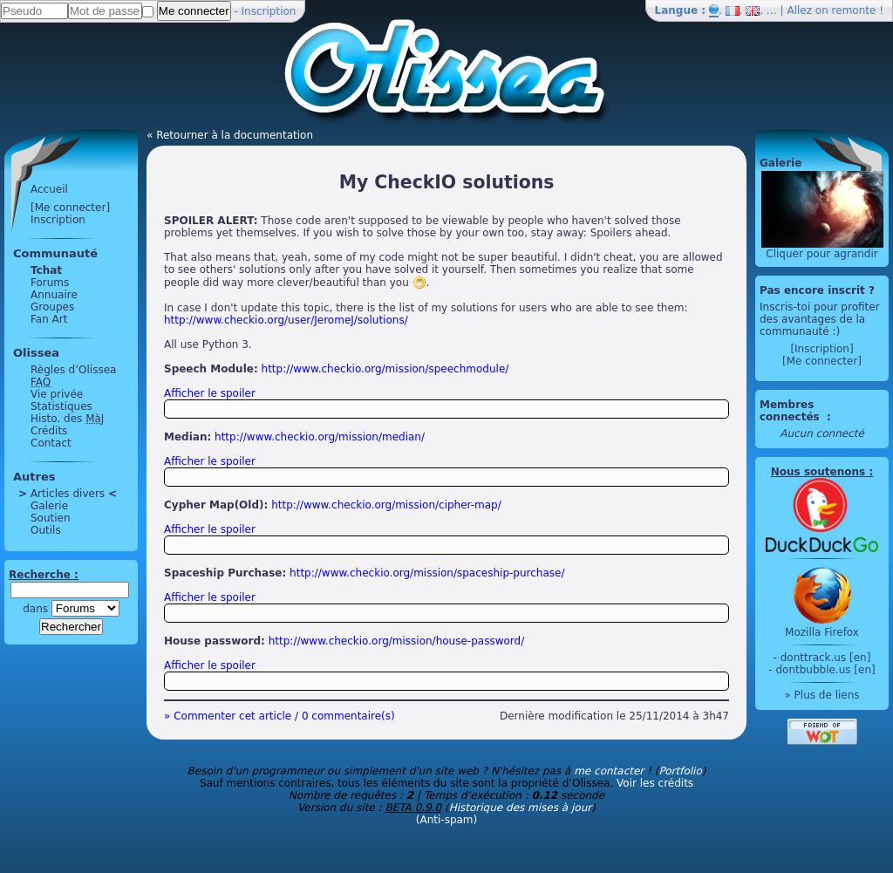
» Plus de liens (821, 695)
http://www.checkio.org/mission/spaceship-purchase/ (427, 573)
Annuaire (54, 295)
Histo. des (67, 419)
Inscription (269, 11)
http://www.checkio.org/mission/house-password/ (396, 641)
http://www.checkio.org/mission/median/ (320, 437)
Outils (46, 530)
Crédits (49, 431)
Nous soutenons (818, 472)
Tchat (46, 270)
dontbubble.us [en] (825, 670)
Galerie (49, 506)
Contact (51, 443)
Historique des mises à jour (520, 807)
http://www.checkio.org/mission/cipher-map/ (386, 505)
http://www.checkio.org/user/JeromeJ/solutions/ (286, 320)
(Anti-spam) (446, 820)
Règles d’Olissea (73, 370)
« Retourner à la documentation (230, 135)
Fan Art (49, 319)
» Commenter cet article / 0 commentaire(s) (279, 716)
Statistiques (61, 406)
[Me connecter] (70, 207)
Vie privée (57, 394)
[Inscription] (821, 349)
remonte (854, 10)
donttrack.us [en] (826, 657)
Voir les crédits (655, 783)
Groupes (52, 307)
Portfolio (679, 771)
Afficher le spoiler (210, 393)
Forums (50, 282)
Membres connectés (791, 411)
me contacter (609, 771)
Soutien (51, 518)
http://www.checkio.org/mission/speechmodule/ (385, 369)
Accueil (49, 189)
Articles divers (67, 494)
